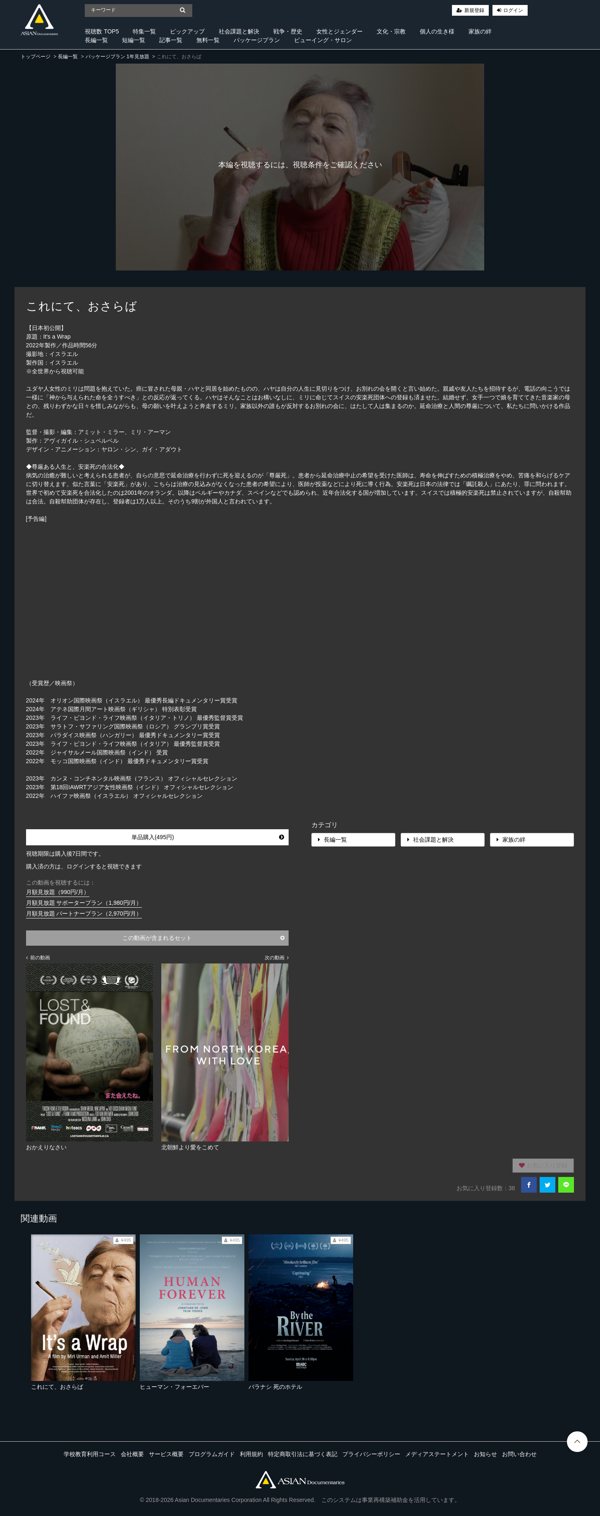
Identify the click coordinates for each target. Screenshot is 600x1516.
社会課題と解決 (239, 31)
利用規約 (251, 1454)
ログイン (513, 10)
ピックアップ (187, 31)
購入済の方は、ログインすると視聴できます (84, 866)
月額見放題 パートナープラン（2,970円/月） (84, 913)
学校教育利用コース (90, 1454)
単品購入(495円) (207, 837)
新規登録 (474, 10)
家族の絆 (480, 31)
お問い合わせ (519, 1454)
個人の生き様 (437, 31)
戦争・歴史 (287, 31)
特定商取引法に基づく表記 (302, 1454)
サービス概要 (166, 1454)
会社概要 (132, 1454)
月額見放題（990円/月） (57, 892)
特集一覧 (144, 31)
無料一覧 (208, 40)
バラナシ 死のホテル (275, 1386)
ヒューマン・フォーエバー (174, 1386)
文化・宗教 (391, 31)
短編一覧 (133, 40)
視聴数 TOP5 (102, 31)
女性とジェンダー (339, 31)
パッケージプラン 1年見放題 (117, 56)
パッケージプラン (257, 40)
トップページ (35, 56)
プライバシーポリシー (371, 1454)
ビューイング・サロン (323, 40)
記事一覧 (170, 40)
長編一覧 (96, 40)
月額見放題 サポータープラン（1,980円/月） (84, 902)
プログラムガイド (212, 1454)
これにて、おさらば (57, 1386)
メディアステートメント (437, 1454)
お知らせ (485, 1454)
